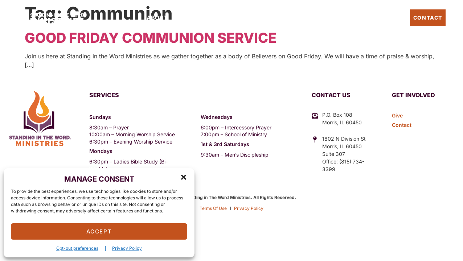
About (157, 17)
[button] (183, 177)
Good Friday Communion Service (150, 37)
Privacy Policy (127, 248)
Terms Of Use (213, 208)
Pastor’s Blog (383, 17)
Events (225, 17)
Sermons (258, 17)
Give (286, 17)
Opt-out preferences (77, 248)
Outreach (190, 17)
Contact (427, 17)
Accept (99, 231)
